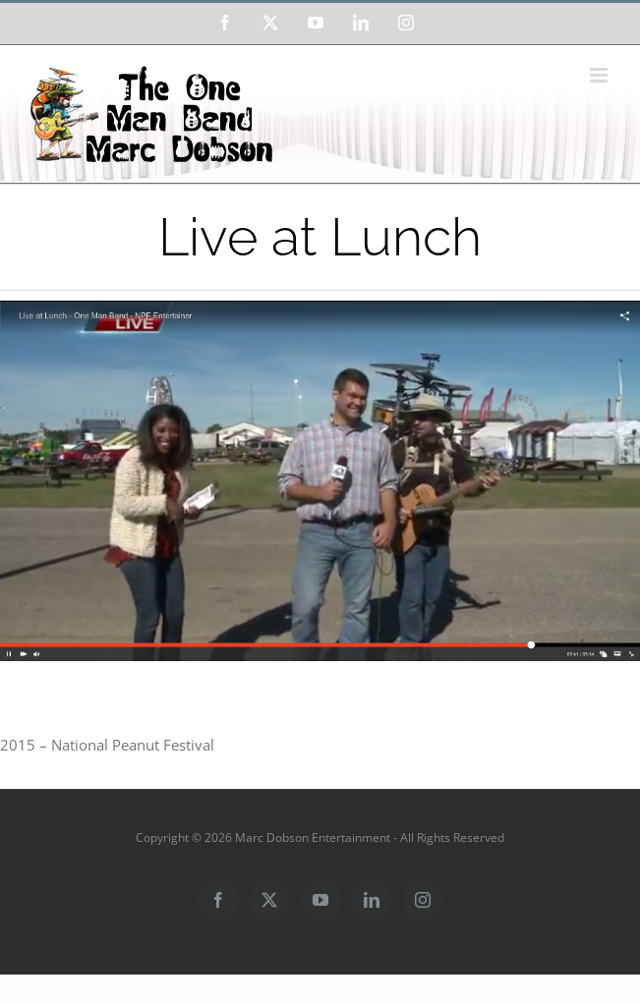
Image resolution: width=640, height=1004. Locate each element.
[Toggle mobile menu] (600, 75)
